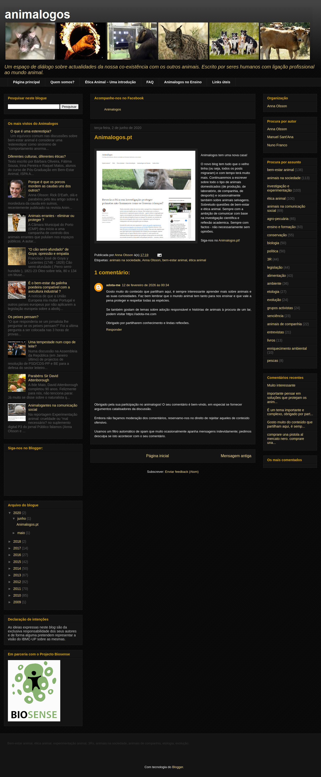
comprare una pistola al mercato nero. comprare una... (285, 438)
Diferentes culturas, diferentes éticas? (37, 156)
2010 (17, 595)
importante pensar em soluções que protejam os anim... (287, 397)
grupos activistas (280, 308)
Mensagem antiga (236, 456)
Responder (114, 329)
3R (269, 259)
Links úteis (221, 82)
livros (271, 340)
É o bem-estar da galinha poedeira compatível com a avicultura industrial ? (49, 287)
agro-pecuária (277, 219)
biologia (273, 243)
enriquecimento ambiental (287, 348)
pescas (272, 361)
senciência (275, 316)
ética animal (197, 260)
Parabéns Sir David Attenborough (43, 378)
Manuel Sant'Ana (280, 137)
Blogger (177, 767)
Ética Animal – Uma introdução (110, 82)
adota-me (113, 285)
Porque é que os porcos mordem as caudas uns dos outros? (49, 186)
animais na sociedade (124, 260)
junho (22, 518)
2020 (17, 513)
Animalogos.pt (229, 240)
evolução (274, 300)
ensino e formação (281, 227)
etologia (273, 292)
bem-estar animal (174, 260)
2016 (17, 555)
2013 (17, 575)
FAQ (150, 82)
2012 (17, 582)
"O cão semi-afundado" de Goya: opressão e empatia (48, 251)
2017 (17, 548)
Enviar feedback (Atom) (182, 472)
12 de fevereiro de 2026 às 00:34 (145, 285)
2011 (17, 589)
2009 (17, 602)
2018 (17, 541)
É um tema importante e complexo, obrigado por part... (290, 412)
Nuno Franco (277, 145)
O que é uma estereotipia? (31, 131)
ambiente (274, 283)
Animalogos (112, 109)
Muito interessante (281, 385)
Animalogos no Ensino (183, 82)
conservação (277, 235)
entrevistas (275, 332)
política (272, 251)
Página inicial (157, 456)
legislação (274, 267)
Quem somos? (62, 82)
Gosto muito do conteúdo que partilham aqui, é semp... (290, 424)
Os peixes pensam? (23, 317)
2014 (17, 568)
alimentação (276, 276)
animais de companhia (284, 324)
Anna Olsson (151, 260)
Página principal (26, 82)
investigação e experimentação (279, 188)
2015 (17, 562)
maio (21, 533)
